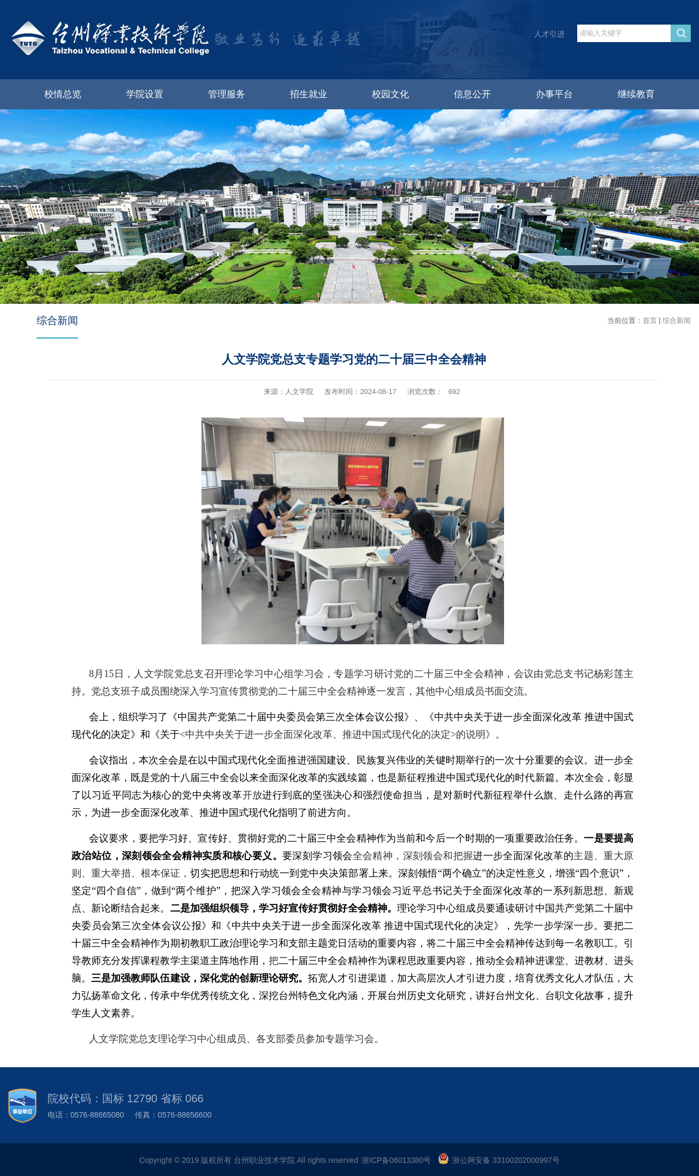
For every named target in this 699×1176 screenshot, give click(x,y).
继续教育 (636, 94)
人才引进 (549, 34)
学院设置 (144, 94)
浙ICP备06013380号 (396, 1160)
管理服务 (226, 94)
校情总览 (62, 94)
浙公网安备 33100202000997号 (506, 1160)
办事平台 (554, 94)
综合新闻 (676, 320)
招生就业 (308, 94)
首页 (650, 320)
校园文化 (390, 94)
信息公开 (472, 94)
